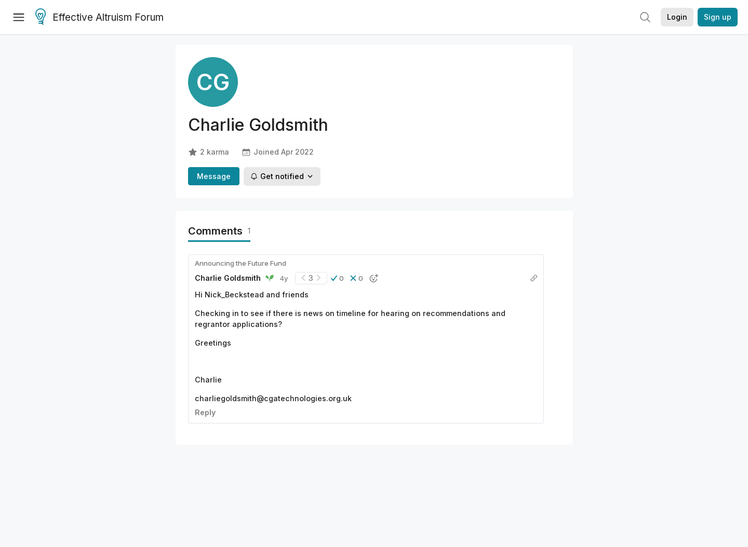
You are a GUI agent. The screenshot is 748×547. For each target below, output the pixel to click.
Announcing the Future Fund (240, 263)
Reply (205, 412)
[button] (337, 278)
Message (214, 176)
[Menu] (18, 17)
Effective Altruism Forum (99, 18)
